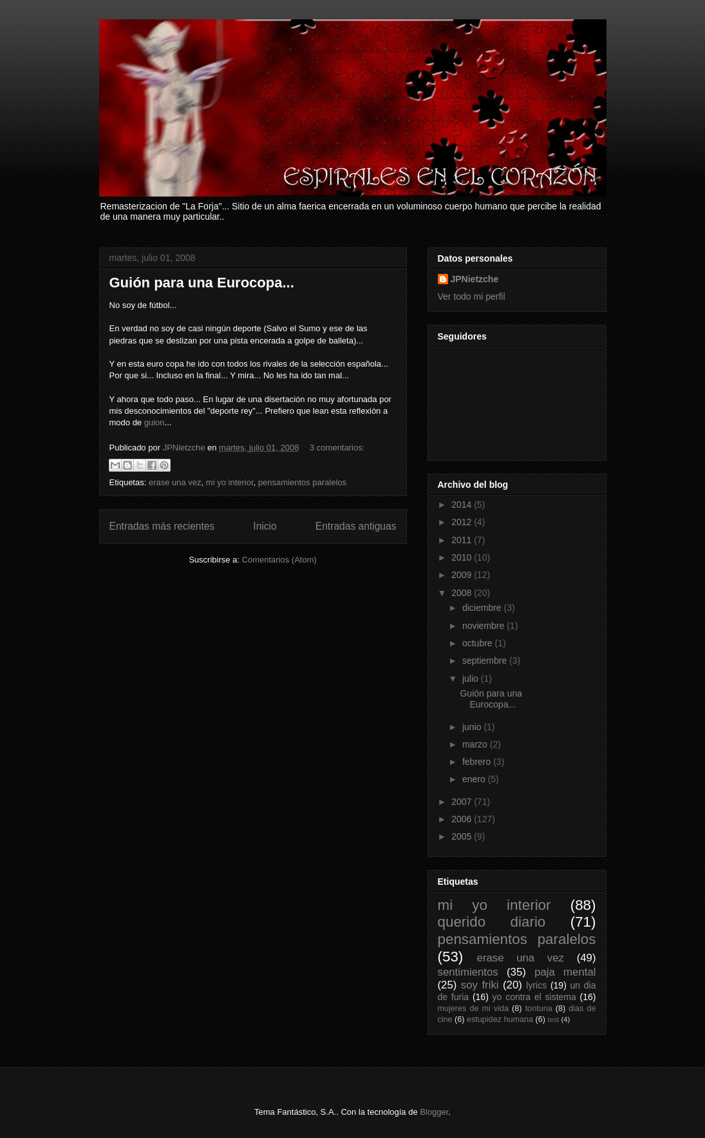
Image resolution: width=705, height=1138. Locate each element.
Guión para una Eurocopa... (201, 283)
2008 (462, 593)
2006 (462, 819)
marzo (476, 744)
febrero (477, 762)
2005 (462, 836)
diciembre (483, 608)
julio (471, 678)
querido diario (492, 922)
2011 (462, 540)
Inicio (264, 526)
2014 (462, 504)
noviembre (484, 626)
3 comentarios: (337, 447)
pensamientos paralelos (302, 482)
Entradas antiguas (356, 526)
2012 (462, 522)
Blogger (434, 1112)
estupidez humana (500, 1019)
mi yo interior (230, 482)
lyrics (536, 985)
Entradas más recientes (162, 526)
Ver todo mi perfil (471, 296)
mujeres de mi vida (473, 1008)
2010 (462, 557)
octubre (478, 643)
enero (475, 779)
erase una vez (175, 482)
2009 (462, 575)
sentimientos (468, 972)
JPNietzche (475, 279)
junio (473, 727)
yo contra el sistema (534, 997)
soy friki (480, 985)
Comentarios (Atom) (279, 559)
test (553, 1019)
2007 (462, 801)
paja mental (565, 972)
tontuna (538, 1008)
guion (154, 422)
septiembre (485, 660)
